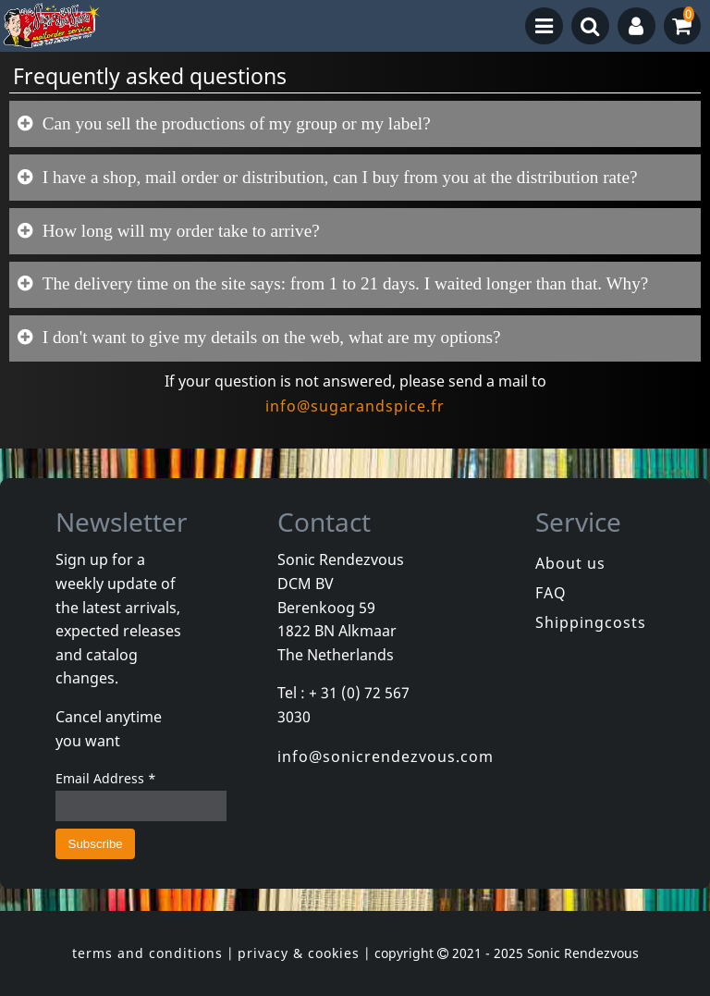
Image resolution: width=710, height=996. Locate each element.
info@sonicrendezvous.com (385, 756)
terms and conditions (147, 953)
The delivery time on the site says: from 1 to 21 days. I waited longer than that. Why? (343, 283)
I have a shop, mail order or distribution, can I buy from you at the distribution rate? (337, 177)
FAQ (551, 593)
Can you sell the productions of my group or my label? (234, 123)
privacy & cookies (299, 953)
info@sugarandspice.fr (355, 406)
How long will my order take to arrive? (179, 230)
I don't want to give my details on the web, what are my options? (269, 337)
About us (570, 563)
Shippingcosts (590, 622)
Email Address (105, 778)
